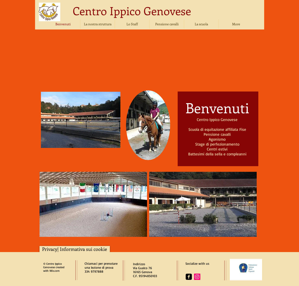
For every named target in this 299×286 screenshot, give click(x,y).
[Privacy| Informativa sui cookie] (75, 249)
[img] (76, 62)
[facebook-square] (189, 277)
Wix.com (55, 270)
